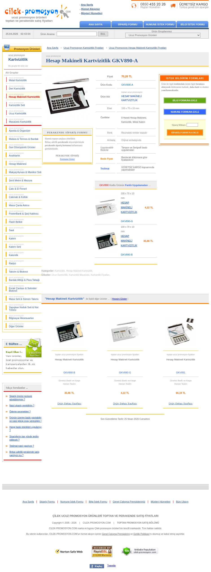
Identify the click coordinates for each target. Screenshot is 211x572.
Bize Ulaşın (182, 501)
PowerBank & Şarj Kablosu (24, 212)
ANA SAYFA (95, 24)
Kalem (16, 237)
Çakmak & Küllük (18, 195)
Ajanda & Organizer (19, 129)
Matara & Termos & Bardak (24, 137)
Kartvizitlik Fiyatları (100, 275)
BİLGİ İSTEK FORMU (193, 24)
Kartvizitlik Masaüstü (79, 275)
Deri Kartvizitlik (17, 87)
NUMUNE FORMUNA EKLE (185, 112)
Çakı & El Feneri (18, 187)
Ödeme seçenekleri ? (20, 411)
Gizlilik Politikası (141, 534)
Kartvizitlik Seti (17, 104)
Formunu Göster (67, 159)
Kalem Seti (16, 245)
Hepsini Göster (119, 299)
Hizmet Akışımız (90, 9)
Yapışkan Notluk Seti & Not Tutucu (24, 307)
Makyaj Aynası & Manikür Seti (25, 171)
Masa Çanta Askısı (19, 204)
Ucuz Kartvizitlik (17, 112)
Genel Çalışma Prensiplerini (116, 534)
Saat (16, 229)
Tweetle (111, 565)
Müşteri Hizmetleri (91, 13)
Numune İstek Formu (71, 501)
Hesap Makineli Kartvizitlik (24, 95)
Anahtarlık (16, 154)
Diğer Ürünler (16, 325)
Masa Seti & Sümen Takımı (24, 297)
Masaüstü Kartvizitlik (20, 120)
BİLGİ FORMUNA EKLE (185, 100)
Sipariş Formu (47, 501)
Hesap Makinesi (17, 162)
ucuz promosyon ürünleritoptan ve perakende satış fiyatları (29, 19)
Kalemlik (16, 253)
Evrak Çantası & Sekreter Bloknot (23, 288)
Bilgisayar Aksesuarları (21, 316)
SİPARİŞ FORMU (127, 24)
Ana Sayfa (87, 4)
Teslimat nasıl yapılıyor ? (21, 446)
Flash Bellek (16, 220)
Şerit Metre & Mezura (20, 179)
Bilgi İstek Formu (98, 501)
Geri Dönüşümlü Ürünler (22, 146)
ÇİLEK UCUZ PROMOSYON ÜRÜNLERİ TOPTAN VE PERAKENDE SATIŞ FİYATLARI (105, 516)
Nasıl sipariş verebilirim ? (21, 405)
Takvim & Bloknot (18, 270)
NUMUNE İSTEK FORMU (160, 24)
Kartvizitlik (60, 271)
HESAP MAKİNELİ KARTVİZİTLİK (129, 207)
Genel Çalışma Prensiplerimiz (129, 501)
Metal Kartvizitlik (18, 79)
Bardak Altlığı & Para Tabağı (24, 278)
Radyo (16, 262)
